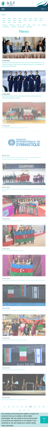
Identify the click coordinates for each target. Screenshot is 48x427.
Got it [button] (44, 420)
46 (35, 407)
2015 (4, 20)
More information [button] (7, 425)
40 (9, 407)
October (13, 26)
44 (26, 407)
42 (17, 407)
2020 (30, 20)
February (12, 25)
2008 (9, 18)
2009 (14, 18)
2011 (25, 18)
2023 (4, 22)
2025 (14, 22)
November (21, 26)
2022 (40, 20)
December (29, 26)
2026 (19, 22)
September (5, 26)
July (39, 25)
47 (39, 407)
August (44, 25)
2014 (40, 18)
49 (20, 410)
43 (22, 407)
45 (30, 407)
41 (13, 407)
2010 (20, 18)
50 (24, 410)
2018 (20, 20)
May (29, 25)
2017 (14, 20)
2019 (25, 20)
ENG (43, 9)
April (24, 25)
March (19, 25)
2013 (35, 18)
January (5, 25)
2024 (9, 22)
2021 (35, 20)
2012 (30, 18)
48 (43, 407)
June (34, 25)
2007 (4, 18)
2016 (9, 20)
